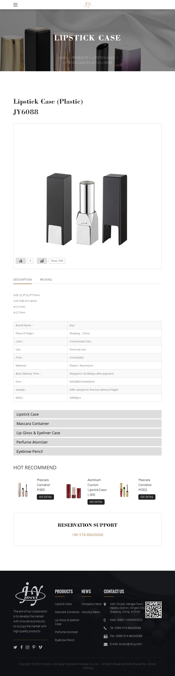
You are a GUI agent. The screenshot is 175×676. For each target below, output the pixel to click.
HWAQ (151, 664)
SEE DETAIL (45, 497)
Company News (92, 604)
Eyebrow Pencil (29, 451)
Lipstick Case (87, 37)
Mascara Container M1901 (43, 485)
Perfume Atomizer (32, 442)
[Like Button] (21, 261)
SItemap (88, 668)
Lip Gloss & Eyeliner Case (38, 432)
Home (63, 57)
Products (80, 57)
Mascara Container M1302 (145, 485)
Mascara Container (32, 423)
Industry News (91, 612)
